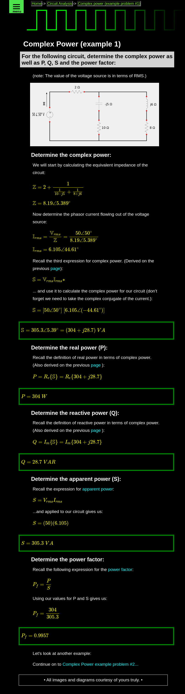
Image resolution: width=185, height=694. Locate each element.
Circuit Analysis (59, 4)
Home (37, 4)
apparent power (97, 489)
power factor (120, 569)
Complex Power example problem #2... (100, 664)
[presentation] (97, 189)
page (55, 268)
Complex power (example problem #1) (109, 4)
